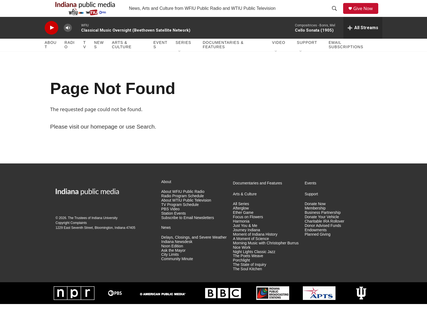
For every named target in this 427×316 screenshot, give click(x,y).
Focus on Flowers (248, 229)
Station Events (173, 225)
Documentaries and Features (257, 195)
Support (307, 54)
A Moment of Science (251, 250)
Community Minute (177, 271)
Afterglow (241, 220)
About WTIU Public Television (186, 212)
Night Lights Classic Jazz (254, 264)
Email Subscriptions (346, 56)
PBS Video (170, 221)
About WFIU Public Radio (183, 203)
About (51, 56)
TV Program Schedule (180, 216)
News (99, 56)
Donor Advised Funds (323, 237)
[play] (51, 40)
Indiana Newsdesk (176, 253)
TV (84, 56)
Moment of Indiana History (255, 246)
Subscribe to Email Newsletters (187, 229)
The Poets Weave (248, 268)
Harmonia (241, 233)
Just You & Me (245, 237)
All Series (241, 216)
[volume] (67, 40)
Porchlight (241, 272)
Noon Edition (172, 258)
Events (160, 56)
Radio (70, 56)
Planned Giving (318, 246)
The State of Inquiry (249, 277)
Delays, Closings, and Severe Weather (194, 249)
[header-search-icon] (336, 14)
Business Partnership (323, 224)
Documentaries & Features (223, 56)
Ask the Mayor (173, 262)
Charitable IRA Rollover (324, 233)
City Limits (170, 267)
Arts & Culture (122, 56)
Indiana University (104, 230)
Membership (315, 220)
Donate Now (315, 216)
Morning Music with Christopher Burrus (265, 255)
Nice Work (241, 259)
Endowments (316, 242)
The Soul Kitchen (247, 281)
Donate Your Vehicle (322, 229)
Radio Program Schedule (182, 208)
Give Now (366, 14)
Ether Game (243, 224)
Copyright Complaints (71, 234)
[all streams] (362, 39)
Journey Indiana (246, 242)
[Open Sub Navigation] (180, 63)
